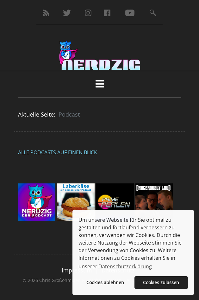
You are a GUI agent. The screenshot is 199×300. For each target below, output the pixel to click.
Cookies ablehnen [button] (105, 282)
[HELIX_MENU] (99, 84)
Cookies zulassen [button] (161, 282)
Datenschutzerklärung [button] (125, 266)
